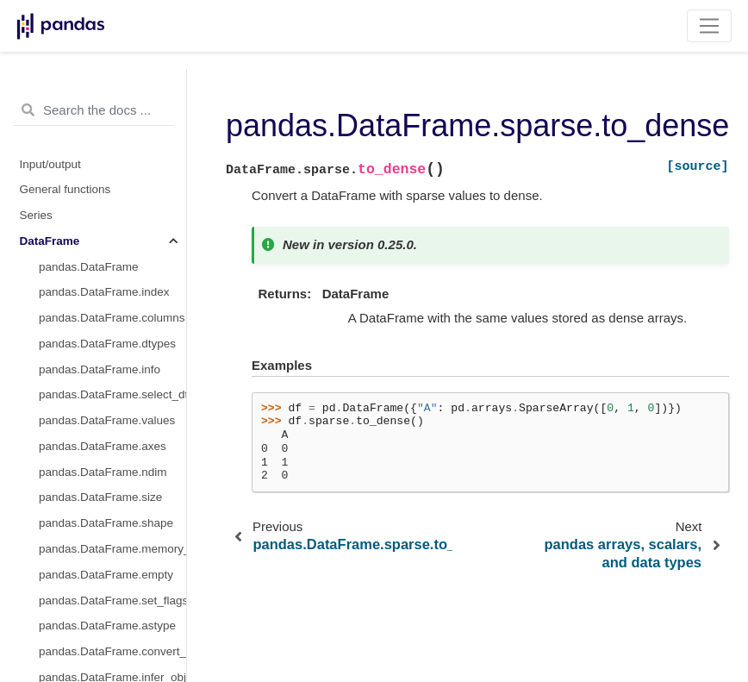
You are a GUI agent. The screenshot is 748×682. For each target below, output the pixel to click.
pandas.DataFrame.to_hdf (106, 372)
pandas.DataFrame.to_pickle (112, 322)
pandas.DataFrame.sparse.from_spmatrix (112, 167)
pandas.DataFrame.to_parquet (112, 296)
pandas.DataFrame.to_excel (112, 450)
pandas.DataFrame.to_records (112, 629)
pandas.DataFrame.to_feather (112, 527)
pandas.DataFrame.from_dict (112, 245)
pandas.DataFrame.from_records (112, 270)
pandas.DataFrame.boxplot (109, 90)
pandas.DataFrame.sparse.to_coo (112, 193)
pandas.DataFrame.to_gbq (108, 604)
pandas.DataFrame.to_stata (111, 578)
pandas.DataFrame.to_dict (107, 424)
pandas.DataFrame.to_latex (111, 553)
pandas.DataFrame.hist (99, 116)
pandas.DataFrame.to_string (112, 655)
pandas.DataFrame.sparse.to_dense (112, 219)
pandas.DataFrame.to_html (109, 501)
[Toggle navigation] (709, 25)
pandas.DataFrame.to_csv (107, 347)
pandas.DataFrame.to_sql (105, 398)
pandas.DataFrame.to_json (109, 475)
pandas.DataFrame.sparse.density (112, 141)
